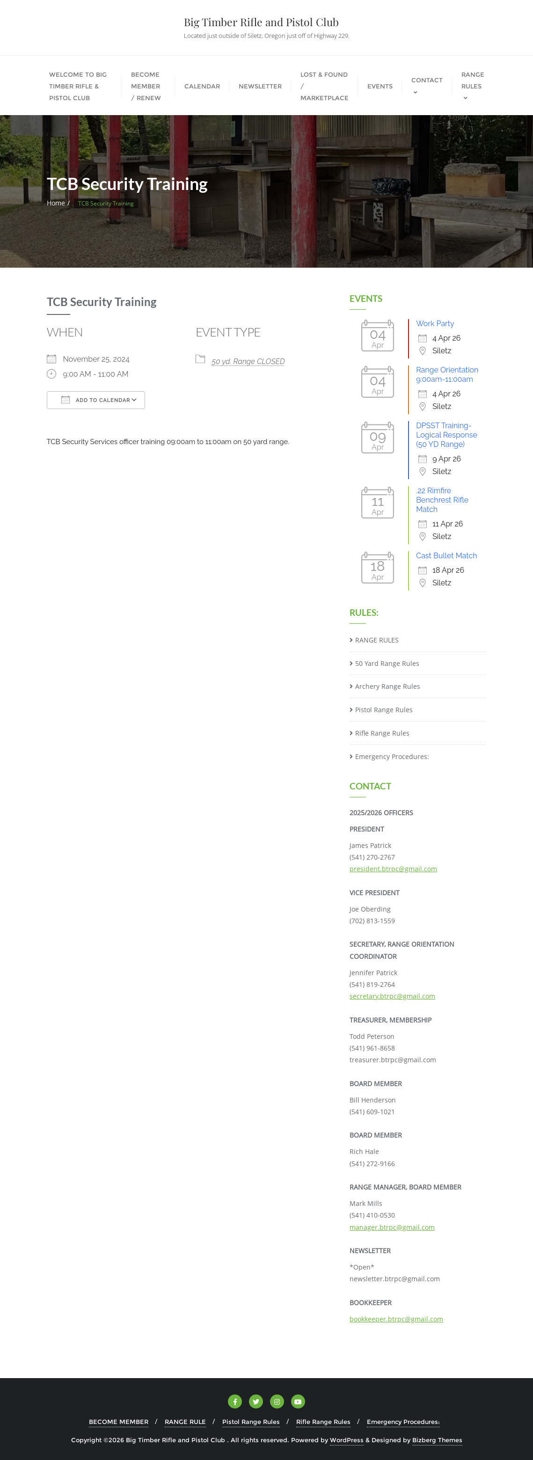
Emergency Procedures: (392, 756)
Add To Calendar (96, 399)
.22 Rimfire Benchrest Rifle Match (442, 500)
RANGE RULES (377, 639)
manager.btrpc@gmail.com (392, 1227)
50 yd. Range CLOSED (248, 361)
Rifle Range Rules (382, 733)
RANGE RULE (185, 1421)
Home (56, 202)
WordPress (347, 1440)
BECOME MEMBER (118, 1421)
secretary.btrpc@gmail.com (392, 996)
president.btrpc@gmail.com (393, 868)
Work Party (435, 323)
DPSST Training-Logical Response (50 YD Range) (446, 435)
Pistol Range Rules (384, 709)
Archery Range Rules (387, 686)
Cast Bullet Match (446, 555)
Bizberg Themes (437, 1440)
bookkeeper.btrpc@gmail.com (396, 1318)
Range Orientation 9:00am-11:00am (447, 374)
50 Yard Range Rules (387, 663)
